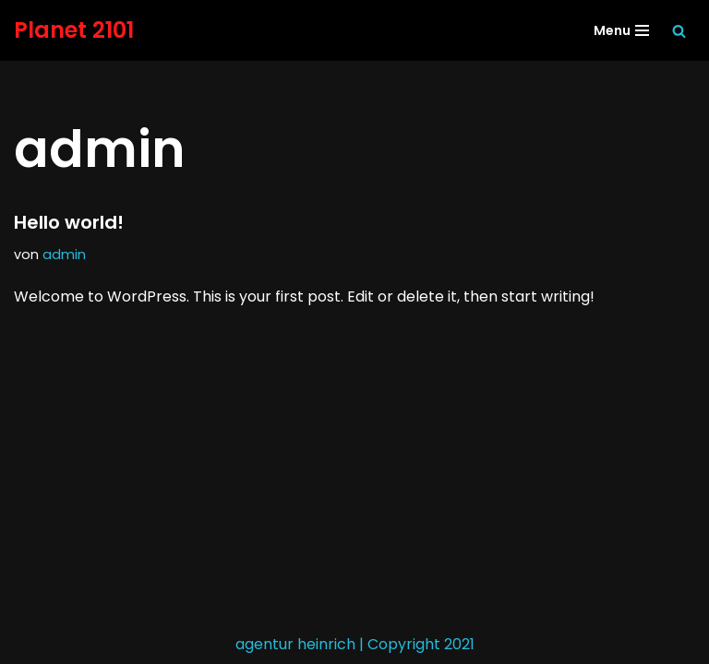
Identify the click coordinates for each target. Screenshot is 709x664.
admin (64, 254)
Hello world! (69, 222)
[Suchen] (679, 31)
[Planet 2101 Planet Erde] (74, 30)
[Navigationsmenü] (621, 30)
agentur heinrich (295, 644)
